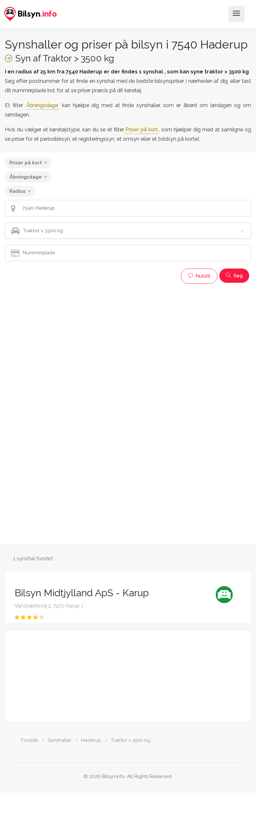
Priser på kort (25, 163)
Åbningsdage (25, 177)
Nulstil (199, 276)
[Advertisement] (124, 332)
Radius (17, 191)
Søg (234, 276)
